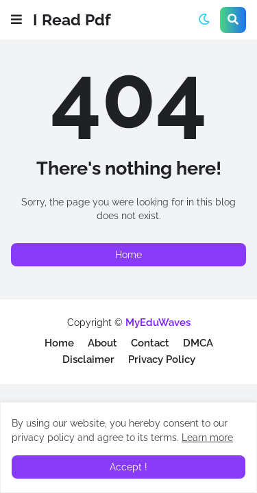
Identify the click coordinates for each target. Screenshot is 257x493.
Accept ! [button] (128, 467)
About (102, 343)
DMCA (198, 343)
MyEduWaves (158, 322)
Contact (150, 343)
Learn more (207, 437)
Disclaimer (88, 359)
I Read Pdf (72, 19)
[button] (16, 19)
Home (128, 254)
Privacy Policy (161, 359)
